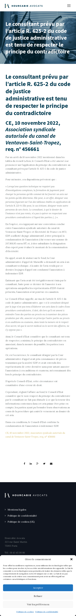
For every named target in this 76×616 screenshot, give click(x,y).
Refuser (38, 596)
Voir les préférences (38, 604)
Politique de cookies (25, 612)
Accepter (38, 587)
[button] (71, 559)
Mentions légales (17, 509)
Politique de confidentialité (46, 612)
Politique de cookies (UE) (21, 521)
